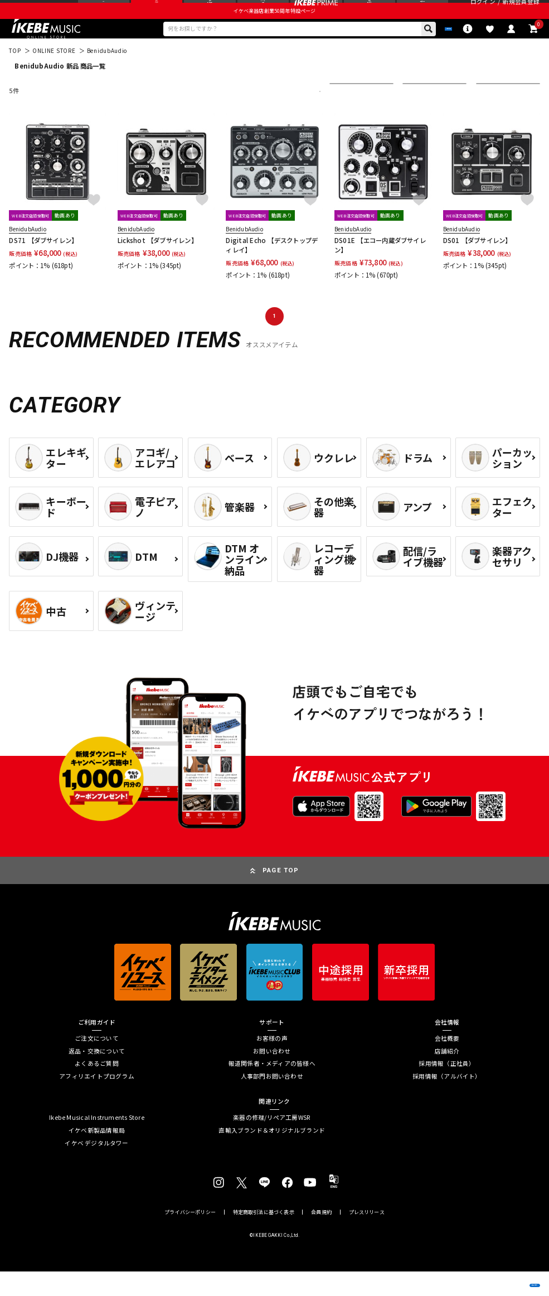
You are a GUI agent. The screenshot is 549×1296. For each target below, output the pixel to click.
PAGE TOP (281, 895)
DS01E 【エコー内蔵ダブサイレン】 (380, 269)
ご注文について (97, 1063)
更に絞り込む (280, 115)
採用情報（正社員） (447, 1088)
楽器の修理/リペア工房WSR (271, 1142)
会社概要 (447, 1063)
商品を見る (498, 1275)
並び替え (348, 115)
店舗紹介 (447, 1076)
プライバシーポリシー (190, 1236)
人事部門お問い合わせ (272, 1101)
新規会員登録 (521, 11)
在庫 (415, 115)
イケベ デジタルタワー (96, 1168)
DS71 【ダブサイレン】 (43, 264)
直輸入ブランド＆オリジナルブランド (271, 1155)
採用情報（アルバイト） (446, 1101)
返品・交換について (97, 1076)
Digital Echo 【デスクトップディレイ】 (272, 269)
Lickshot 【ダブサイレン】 (157, 264)
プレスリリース (367, 1236)
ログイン (482, 11)
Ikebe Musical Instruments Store (96, 1142)
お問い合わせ (271, 1076)
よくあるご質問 (97, 1088)
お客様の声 (272, 1063)
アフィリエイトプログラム (96, 1101)
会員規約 (321, 1236)
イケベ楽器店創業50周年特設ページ (275, 30)
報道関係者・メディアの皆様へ (272, 1088)
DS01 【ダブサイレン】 (477, 264)
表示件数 (494, 115)
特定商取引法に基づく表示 (263, 1236)
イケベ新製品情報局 (97, 1155)
